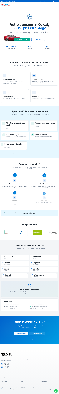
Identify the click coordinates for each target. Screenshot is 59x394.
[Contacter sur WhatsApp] (56, 391)
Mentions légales (46, 387)
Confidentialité (54, 387)
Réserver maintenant (22, 39)
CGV (50, 389)
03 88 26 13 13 (38, 39)
